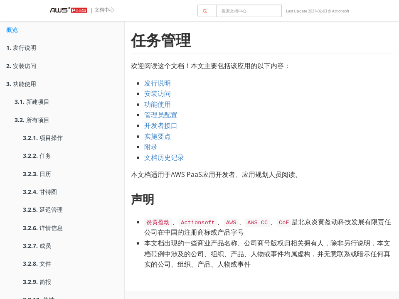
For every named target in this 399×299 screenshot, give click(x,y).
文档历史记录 (164, 157)
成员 (37, 246)
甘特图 (40, 192)
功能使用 (21, 84)
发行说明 (21, 47)
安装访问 (21, 66)
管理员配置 (160, 114)
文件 (37, 263)
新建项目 (32, 101)
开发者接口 (160, 125)
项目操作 (43, 138)
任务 (37, 155)
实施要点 (157, 136)
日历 (37, 174)
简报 (37, 282)
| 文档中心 (101, 9)
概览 (12, 30)
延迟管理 (43, 209)
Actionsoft (340, 11)
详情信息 (43, 228)
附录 (151, 146)
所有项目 (32, 120)
